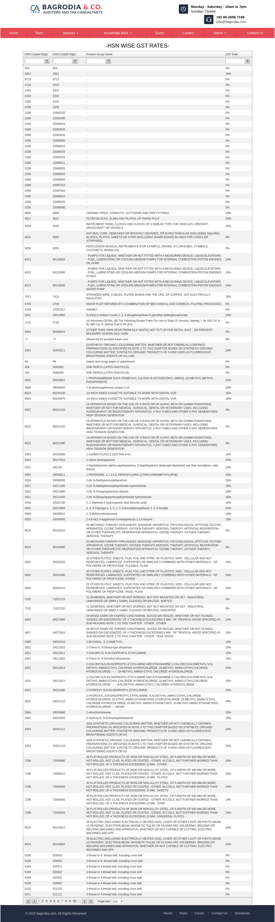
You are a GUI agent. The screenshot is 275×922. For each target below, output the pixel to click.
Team (39, 33)
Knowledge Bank (118, 33)
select (122, 901)
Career (199, 913)
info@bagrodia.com (231, 22)
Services (70, 33)
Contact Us (255, 33)
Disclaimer (242, 913)
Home (13, 33)
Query (159, 33)
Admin (220, 33)
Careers (188, 33)
